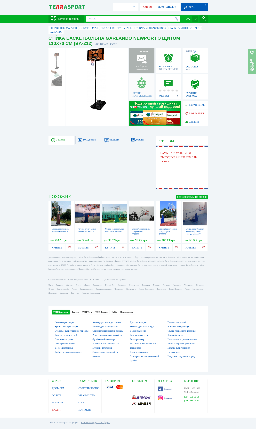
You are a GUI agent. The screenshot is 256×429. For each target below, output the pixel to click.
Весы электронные (64, 348)
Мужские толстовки (102, 348)
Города (75, 312)
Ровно (74, 289)
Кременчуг (130, 289)
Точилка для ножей (177, 322)
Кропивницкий (86, 289)
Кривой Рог (109, 285)
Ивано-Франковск (146, 289)
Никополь (52, 293)
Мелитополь (197, 289)
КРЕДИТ (56, 410)
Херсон (156, 285)
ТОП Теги (87, 312)
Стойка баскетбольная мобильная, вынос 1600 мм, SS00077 (195, 231)
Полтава (166, 285)
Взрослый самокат (139, 352)
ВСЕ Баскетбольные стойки (192, 197)
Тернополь (161, 289)
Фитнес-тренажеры (64, 322)
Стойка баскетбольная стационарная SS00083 (168, 231)
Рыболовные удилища (178, 326)
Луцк (187, 289)
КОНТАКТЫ (85, 410)
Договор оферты (102, 422)
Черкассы (188, 285)
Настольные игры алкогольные (183, 339)
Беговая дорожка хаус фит (105, 326)
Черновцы (118, 289)
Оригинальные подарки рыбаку (107, 331)
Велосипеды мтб (138, 331)
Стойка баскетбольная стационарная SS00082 (141, 231)
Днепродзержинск (103, 289)
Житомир (200, 285)
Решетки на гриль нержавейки (107, 335)
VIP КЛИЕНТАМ (87, 395)
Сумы (50, 289)
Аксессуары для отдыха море (106, 322)
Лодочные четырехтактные (105, 343)
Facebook (165, 389)
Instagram (165, 398)
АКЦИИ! (147, 7)
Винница (146, 285)
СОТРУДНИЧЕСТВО (89, 388)
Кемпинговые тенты (140, 335)
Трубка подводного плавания (182, 331)
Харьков (59, 285)
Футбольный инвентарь (103, 339)
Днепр (78, 285)
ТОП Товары (102, 312)
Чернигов (177, 285)
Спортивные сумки (64, 339)
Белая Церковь (175, 289)
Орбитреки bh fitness (65, 343)
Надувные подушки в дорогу (181, 356)
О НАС (82, 402)
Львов (86, 285)
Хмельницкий (62, 289)
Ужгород (74, 293)
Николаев (122, 285)
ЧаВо (114, 312)
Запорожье (97, 285)
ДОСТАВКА (58, 388)
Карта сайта (87, 422)
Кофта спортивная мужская (68, 352)
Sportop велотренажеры (66, 326)
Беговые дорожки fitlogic (142, 326)
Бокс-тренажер (137, 339)
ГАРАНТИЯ (58, 402)
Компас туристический (66, 335)
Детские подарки (138, 322)
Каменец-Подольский (91, 293)
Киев (50, 285)
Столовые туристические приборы (71, 331)
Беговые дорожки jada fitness (181, 343)
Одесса (69, 285)
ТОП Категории (61, 312)
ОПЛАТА (56, 395)
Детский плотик (175, 335)
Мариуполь (134, 285)
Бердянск (64, 293)
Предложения (126, 312)
